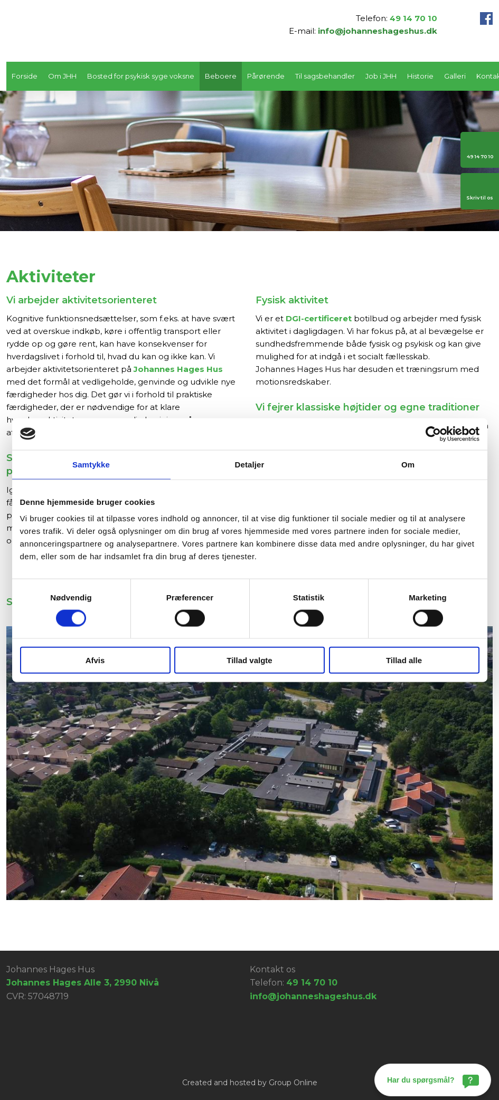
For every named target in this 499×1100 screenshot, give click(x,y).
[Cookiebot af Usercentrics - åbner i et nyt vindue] (433, 434)
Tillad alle (404, 660)
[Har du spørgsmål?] (432, 1080)
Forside (24, 76)
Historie (420, 76)
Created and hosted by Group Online (249, 1082)
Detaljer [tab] (250, 464)
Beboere (221, 76)
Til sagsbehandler (325, 76)
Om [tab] (408, 464)
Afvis (95, 660)
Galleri (455, 76)
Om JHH (62, 76)
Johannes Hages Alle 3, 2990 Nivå (82, 983)
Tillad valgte (249, 660)
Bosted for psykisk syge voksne (140, 76)
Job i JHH (381, 76)
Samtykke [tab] (91, 464)
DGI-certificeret (319, 318)
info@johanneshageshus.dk (377, 31)
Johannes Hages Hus (178, 369)
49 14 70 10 (413, 18)
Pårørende (266, 76)
